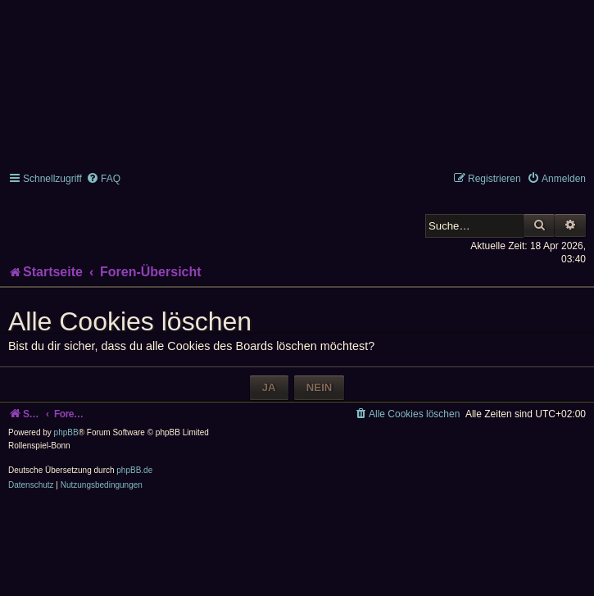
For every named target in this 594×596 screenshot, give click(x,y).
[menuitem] (103, 178)
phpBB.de (134, 470)
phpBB (66, 432)
